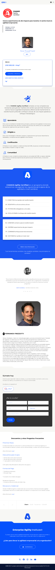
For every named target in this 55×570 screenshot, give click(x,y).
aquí (13, 451)
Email (31, 504)
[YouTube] (35, 559)
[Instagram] (27, 559)
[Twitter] (20, 559)
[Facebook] (23, 559)
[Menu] (53, 2)
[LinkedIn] (4, 334)
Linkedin (44, 504)
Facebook (37, 504)
